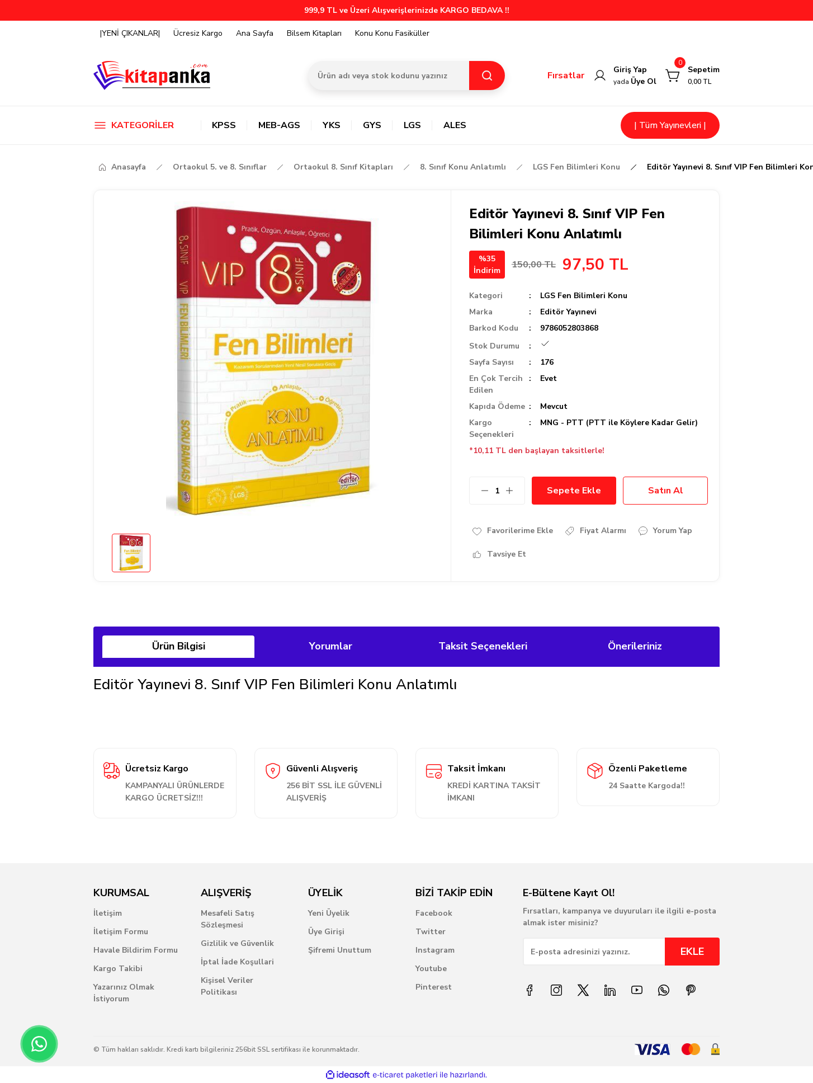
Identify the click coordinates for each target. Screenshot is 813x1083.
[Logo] (152, 75)
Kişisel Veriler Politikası (227, 986)
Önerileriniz (635, 646)
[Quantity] (497, 491)
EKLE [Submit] (692, 951)
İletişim (107, 913)
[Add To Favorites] (512, 530)
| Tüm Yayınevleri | (670, 125)
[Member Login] (624, 75)
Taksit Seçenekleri (482, 646)
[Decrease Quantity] (479, 491)
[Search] (406, 75)
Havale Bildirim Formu (135, 950)
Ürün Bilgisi (178, 646)
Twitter (430, 931)
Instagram (435, 950)
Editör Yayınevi (568, 312)
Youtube (431, 968)
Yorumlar (330, 646)
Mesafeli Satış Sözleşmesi (227, 919)
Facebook (433, 913)
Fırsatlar (565, 75)
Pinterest (433, 987)
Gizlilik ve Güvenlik (237, 943)
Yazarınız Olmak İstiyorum (123, 993)
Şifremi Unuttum (339, 950)
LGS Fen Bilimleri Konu (583, 295)
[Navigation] (138, 125)
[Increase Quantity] (515, 491)
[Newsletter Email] (621, 952)
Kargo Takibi (118, 968)
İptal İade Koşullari (237, 962)
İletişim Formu (120, 931)
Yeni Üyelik (328, 913)
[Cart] (692, 75)
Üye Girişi (326, 931)
